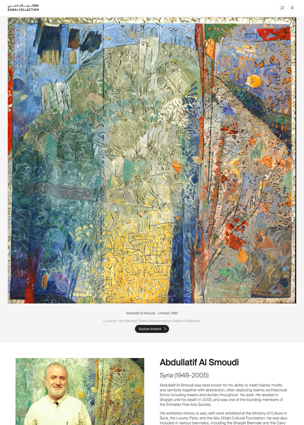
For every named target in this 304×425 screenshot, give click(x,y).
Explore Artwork (150, 329)
